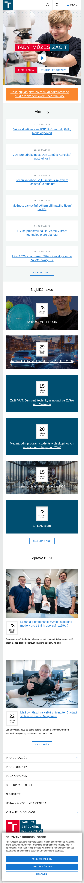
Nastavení (42, 874)
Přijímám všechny (42, 859)
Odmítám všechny (42, 866)
